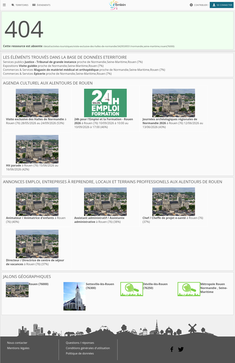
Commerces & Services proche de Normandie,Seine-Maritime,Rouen (81, 70)
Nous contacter (17, 343)
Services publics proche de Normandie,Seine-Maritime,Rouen (70, 62)
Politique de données (80, 353)
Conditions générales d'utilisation (88, 348)
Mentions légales (18, 348)
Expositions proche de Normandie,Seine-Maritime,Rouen (50, 66)
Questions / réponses (80, 343)
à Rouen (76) (170, 121)
